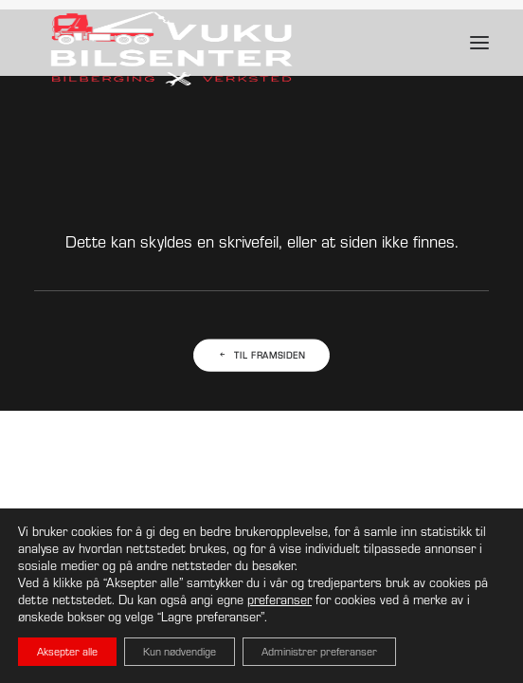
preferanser (279, 599)
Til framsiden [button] (262, 355)
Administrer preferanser (319, 651)
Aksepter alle (67, 651)
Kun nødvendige (179, 651)
